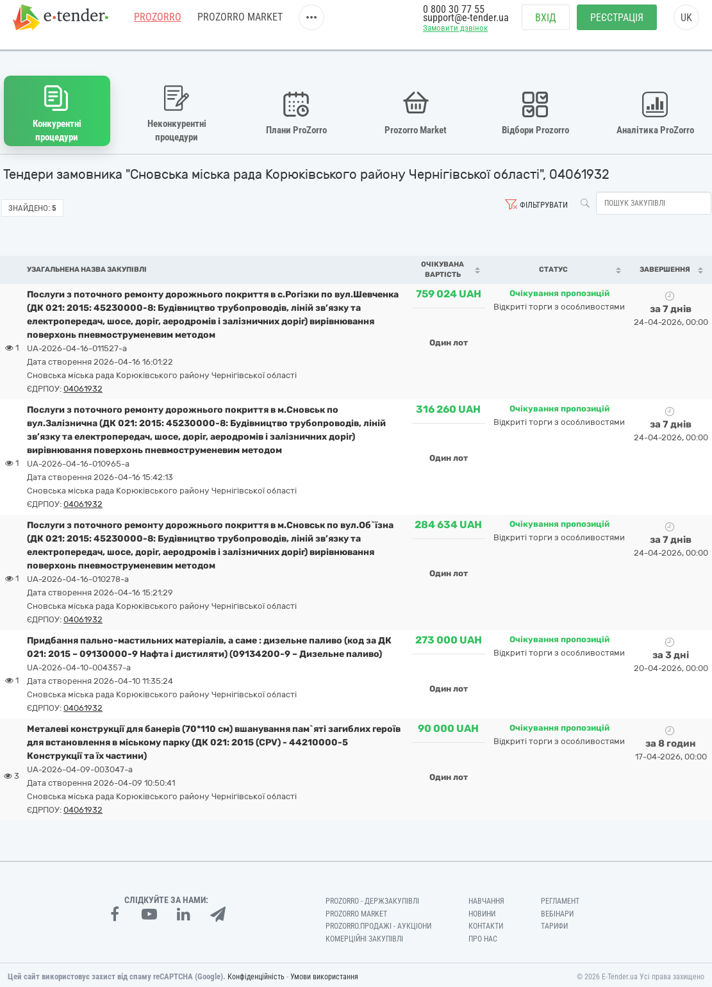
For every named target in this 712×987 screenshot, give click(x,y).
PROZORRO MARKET (240, 25)
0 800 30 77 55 (453, 18)
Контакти (485, 922)
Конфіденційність (256, 973)
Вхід (545, 26)
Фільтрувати (544, 201)
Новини (481, 910)
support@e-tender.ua (466, 26)
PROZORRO (157, 25)
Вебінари (557, 910)
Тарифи (554, 922)
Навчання (486, 897)
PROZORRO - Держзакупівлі (372, 897)
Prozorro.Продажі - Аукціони (378, 922)
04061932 (83, 385)
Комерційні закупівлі (364, 935)
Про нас (482, 935)
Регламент (560, 897)
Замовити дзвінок (455, 36)
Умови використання (324, 973)
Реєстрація (616, 26)
